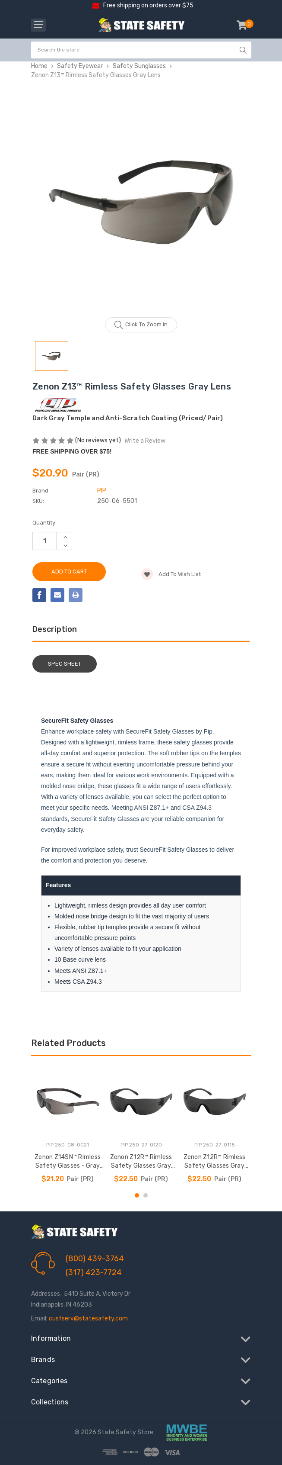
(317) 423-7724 (94, 1272)
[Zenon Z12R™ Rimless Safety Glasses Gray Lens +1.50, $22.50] (214, 1101)
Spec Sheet (64, 663)
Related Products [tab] (68, 1043)
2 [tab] (145, 1195)
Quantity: (44, 522)
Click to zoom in (141, 325)
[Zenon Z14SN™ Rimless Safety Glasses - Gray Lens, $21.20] (68, 1101)
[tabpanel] (68, 1125)
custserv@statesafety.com (88, 1318)
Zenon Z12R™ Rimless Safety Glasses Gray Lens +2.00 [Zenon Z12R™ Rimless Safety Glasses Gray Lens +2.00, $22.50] (141, 1161)
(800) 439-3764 (95, 1258)
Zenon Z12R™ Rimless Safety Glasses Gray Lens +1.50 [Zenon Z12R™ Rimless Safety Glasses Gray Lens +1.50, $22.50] (215, 1161)
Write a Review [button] (144, 440)
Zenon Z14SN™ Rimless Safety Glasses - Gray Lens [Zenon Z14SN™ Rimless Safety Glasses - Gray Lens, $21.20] (68, 1161)
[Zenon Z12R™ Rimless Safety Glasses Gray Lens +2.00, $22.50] (141, 1101)
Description (54, 629)
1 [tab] (137, 1195)
